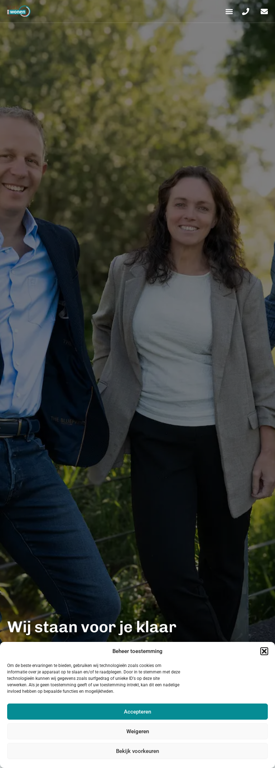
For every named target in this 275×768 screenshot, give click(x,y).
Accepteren (137, 712)
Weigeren (137, 731)
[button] (264, 651)
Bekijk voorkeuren (137, 751)
